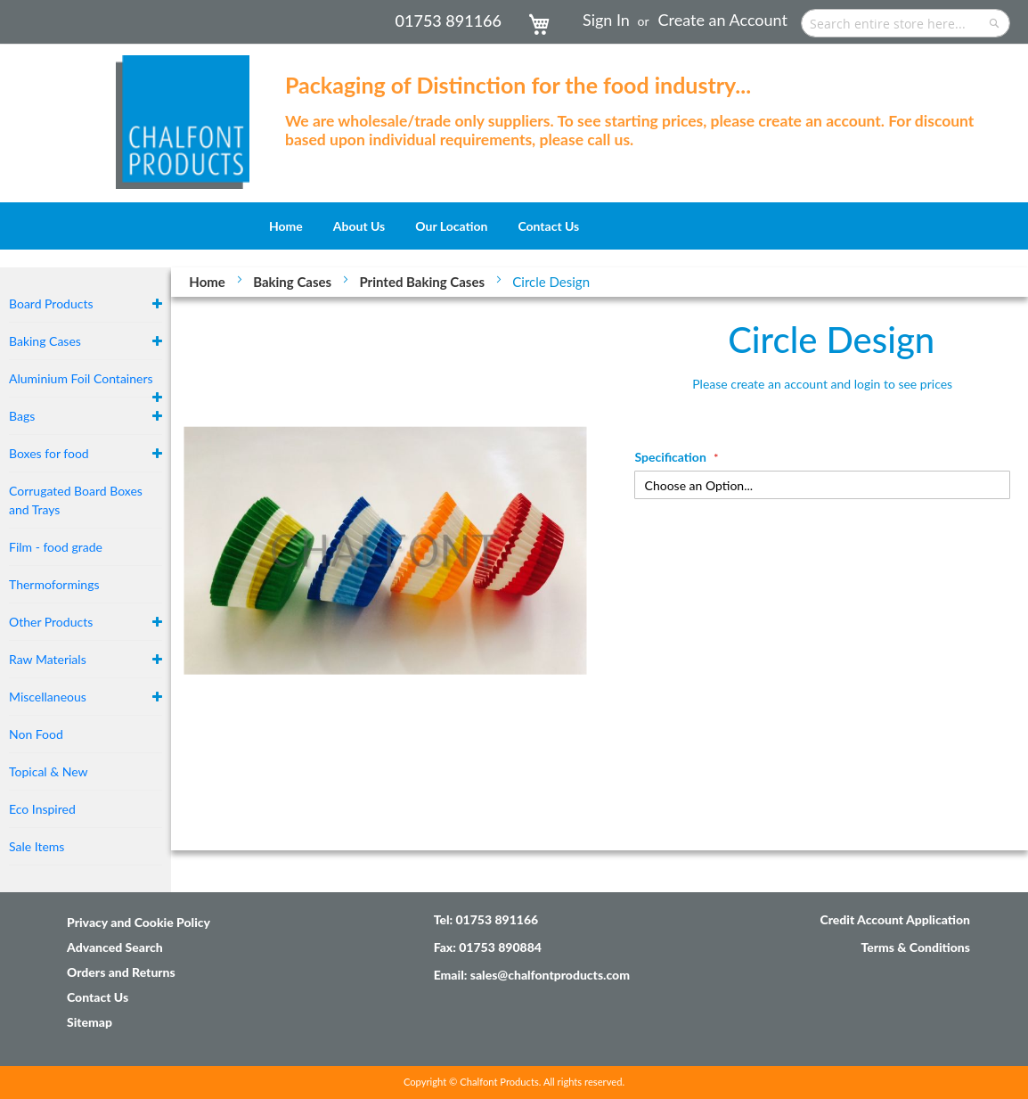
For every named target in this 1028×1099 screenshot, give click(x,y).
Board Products (51, 303)
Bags (22, 415)
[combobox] (905, 23)
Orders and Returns (121, 972)
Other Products (51, 621)
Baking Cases (294, 282)
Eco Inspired (42, 808)
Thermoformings (54, 584)
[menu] (514, 226)
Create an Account (722, 19)
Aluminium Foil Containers (81, 378)
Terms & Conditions (915, 947)
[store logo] (182, 113)
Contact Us (97, 997)
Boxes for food (49, 453)
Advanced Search (115, 947)
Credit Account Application (895, 919)
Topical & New (48, 771)
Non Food (36, 734)
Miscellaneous (47, 696)
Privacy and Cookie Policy (138, 922)
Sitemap (89, 1021)
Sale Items (36, 846)
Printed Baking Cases (423, 282)
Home (208, 282)
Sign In (606, 19)
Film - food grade (55, 546)
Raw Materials (47, 659)
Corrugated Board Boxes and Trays (76, 500)
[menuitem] (286, 226)
